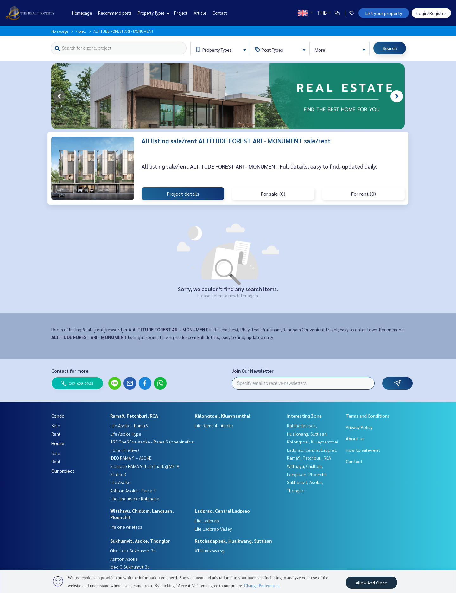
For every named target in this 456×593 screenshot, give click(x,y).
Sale (55, 425)
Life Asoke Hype (125, 434)
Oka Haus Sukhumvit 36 (133, 550)
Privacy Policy (359, 427)
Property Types (153, 13)
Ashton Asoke (124, 559)
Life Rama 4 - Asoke (214, 425)
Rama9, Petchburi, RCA (134, 415)
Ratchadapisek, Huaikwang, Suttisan (233, 541)
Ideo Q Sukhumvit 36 (130, 567)
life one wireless (126, 527)
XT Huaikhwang (209, 550)
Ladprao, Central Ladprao (222, 510)
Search (390, 48)
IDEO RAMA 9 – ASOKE (130, 458)
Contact (219, 13)
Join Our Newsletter (253, 370)
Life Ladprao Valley (213, 529)
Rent (55, 434)
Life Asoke (120, 482)
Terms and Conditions (368, 415)
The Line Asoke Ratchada (134, 498)
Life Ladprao (207, 520)
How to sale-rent (363, 450)
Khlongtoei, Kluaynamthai (222, 415)
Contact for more (69, 370)
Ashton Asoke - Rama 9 (133, 490)
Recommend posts (114, 13)
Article (200, 13)
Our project (62, 471)
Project (180, 13)
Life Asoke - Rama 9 (129, 425)
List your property (383, 13)
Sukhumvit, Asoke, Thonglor (140, 541)
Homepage (82, 13)
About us (355, 438)
